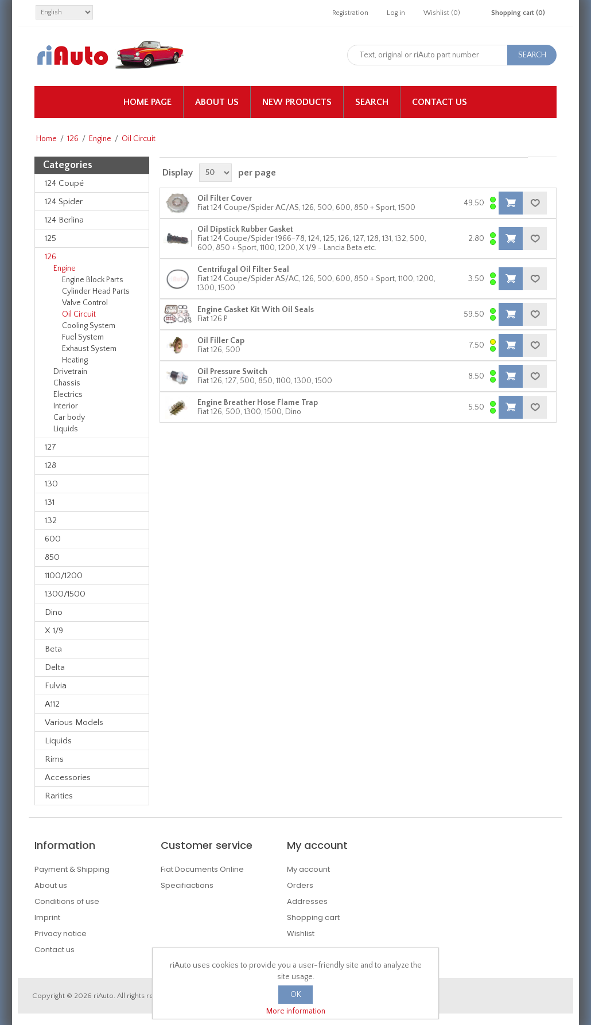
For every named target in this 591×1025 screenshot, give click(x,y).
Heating (75, 360)
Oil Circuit (79, 314)
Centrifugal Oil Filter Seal (243, 269)
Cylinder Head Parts (96, 291)
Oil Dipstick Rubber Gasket (245, 229)
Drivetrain (70, 371)
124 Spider (64, 201)
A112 (52, 704)
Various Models (74, 722)
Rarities (59, 796)
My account (308, 869)
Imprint (47, 917)
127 (50, 447)
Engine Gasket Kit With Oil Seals (255, 309)
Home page (147, 102)
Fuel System (83, 337)
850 (52, 557)
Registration (350, 13)
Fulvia (56, 686)
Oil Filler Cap (220, 340)
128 (50, 465)
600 (53, 539)
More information (295, 1011)
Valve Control (85, 302)
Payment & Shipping (72, 869)
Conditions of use (66, 901)
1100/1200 (64, 575)
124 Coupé (64, 183)
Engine (100, 138)
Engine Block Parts (92, 279)
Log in (396, 13)
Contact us (439, 102)
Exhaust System (89, 348)
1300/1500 (65, 594)
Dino (54, 612)
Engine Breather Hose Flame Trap (257, 402)
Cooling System (88, 325)
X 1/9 (54, 631)
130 (51, 484)
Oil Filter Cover (224, 198)
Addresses (307, 901)
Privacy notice (60, 933)
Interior (65, 406)
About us (217, 102)
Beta (53, 649)
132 (51, 520)
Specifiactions (187, 885)
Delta (55, 667)
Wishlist (300, 933)
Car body (69, 417)
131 (50, 502)
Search (371, 102)
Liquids (65, 429)
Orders (300, 885)
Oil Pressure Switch (232, 371)
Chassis (66, 383)
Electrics (68, 394)
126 (73, 138)
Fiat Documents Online (202, 869)
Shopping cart (313, 917)
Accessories (68, 777)
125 (50, 238)
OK (295, 994)
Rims (54, 759)
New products (297, 102)
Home (46, 138)
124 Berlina (64, 220)
